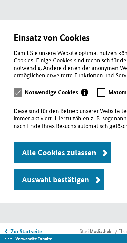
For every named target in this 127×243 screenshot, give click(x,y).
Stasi (95, 230)
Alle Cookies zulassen (59, 152)
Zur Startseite (26, 231)
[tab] (56, 92)
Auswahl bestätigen (55, 179)
